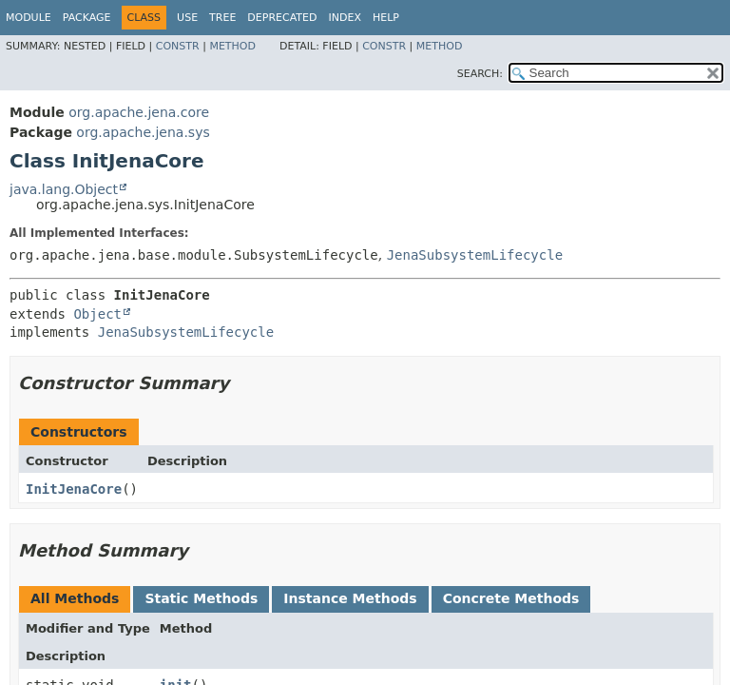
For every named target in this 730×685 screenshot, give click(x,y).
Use (187, 17)
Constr (178, 46)
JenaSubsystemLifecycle (475, 255)
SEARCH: (480, 74)
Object (97, 314)
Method (232, 46)
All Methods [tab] (74, 598)
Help (386, 17)
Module (28, 17)
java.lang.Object (64, 189)
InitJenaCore (74, 489)
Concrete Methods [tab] (511, 598)
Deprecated (282, 17)
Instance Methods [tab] (349, 598)
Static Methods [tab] (201, 598)
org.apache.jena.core (138, 112)
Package (87, 17)
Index (344, 17)
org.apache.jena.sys (142, 132)
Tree (222, 17)
